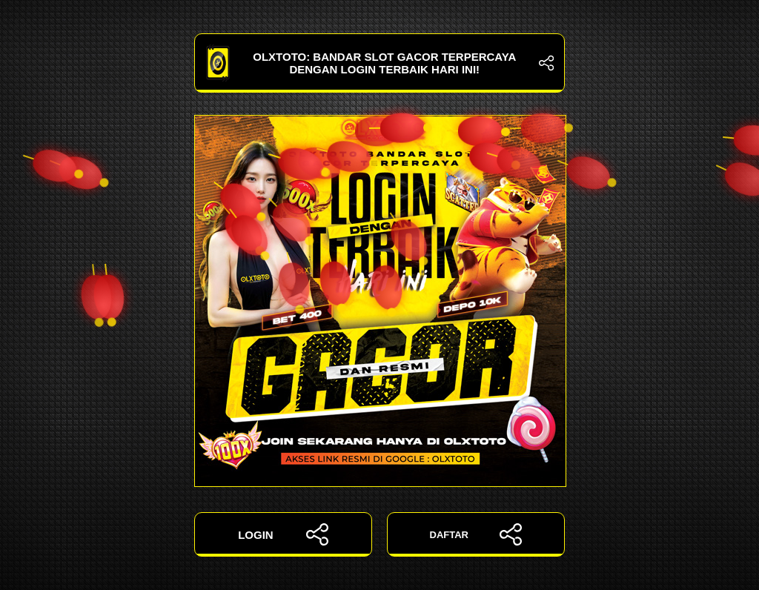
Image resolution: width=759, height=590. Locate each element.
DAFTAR (476, 534)
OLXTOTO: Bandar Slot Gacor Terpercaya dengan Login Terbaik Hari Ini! (379, 63)
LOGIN (283, 534)
